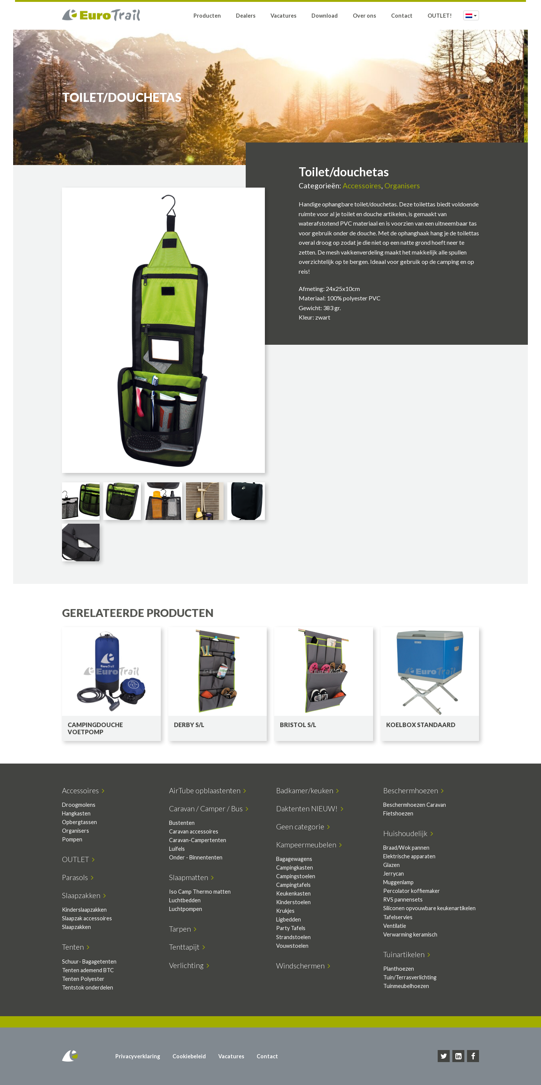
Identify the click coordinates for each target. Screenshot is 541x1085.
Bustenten (182, 823)
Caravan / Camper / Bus (208, 808)
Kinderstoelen (293, 902)
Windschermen (303, 965)
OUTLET (78, 859)
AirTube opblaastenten (207, 790)
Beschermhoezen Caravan (414, 805)
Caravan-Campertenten (197, 840)
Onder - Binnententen (195, 857)
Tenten (75, 947)
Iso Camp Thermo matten (200, 891)
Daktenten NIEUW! (309, 808)
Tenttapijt (187, 947)
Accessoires (362, 185)
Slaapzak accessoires (87, 918)
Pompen (72, 839)
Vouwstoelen (292, 946)
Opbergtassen (79, 822)
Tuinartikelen (406, 954)
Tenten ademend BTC (88, 970)
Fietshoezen (398, 813)
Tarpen (182, 928)
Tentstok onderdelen (87, 987)
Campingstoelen (295, 876)
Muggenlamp (398, 882)
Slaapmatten (191, 877)
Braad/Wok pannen (406, 847)
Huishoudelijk (408, 833)
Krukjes (285, 911)
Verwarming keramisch (410, 934)
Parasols (78, 877)
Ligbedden (288, 919)
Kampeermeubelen (309, 844)
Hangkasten (76, 813)
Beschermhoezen (413, 790)
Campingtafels (293, 885)
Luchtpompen (185, 909)
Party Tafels (290, 928)
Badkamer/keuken (307, 790)
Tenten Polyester (83, 979)
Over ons (364, 16)
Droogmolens (78, 805)
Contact (402, 16)
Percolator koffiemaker (411, 891)
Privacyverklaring (137, 1056)
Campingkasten (294, 867)
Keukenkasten (293, 893)
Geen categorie (303, 826)
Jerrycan (393, 873)
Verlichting (189, 965)
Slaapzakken (84, 895)
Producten (207, 16)
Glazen (391, 865)
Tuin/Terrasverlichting (410, 977)
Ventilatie (394, 926)
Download (324, 16)
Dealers (245, 16)
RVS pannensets (403, 899)
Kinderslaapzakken (84, 909)
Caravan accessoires (193, 831)
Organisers (402, 185)
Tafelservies (398, 917)
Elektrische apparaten (409, 856)
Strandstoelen (293, 937)
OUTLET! (440, 16)
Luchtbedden (185, 900)
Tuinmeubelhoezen (406, 986)
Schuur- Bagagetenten (89, 961)
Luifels (177, 849)
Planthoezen (398, 968)
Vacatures (283, 16)
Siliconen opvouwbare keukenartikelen (429, 908)
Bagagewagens (294, 859)
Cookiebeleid (189, 1056)
